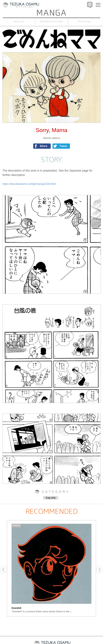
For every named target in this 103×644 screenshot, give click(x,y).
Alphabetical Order (51, 21)
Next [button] (99, 570)
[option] (51, 568)
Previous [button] (3, 570)
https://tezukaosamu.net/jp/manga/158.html (29, 183)
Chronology (84, 21)
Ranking (19, 21)
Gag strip (51, 497)
